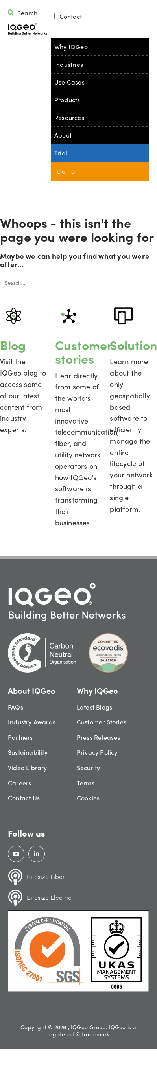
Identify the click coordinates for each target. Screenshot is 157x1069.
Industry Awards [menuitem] (31, 721)
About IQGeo (31, 690)
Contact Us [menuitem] (24, 797)
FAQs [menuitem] (15, 706)
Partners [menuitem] (20, 737)
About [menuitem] (63, 135)
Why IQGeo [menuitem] (71, 46)
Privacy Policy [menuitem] (97, 752)
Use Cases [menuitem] (69, 82)
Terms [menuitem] (85, 782)
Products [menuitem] (67, 99)
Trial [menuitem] (60, 152)
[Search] (78, 283)
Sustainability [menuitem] (28, 752)
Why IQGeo (97, 690)
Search (27, 12)
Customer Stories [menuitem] (101, 721)
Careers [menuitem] (19, 782)
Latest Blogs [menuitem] (94, 706)
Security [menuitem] (88, 767)
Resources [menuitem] (69, 117)
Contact (70, 16)
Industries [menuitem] (68, 64)
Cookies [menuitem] (88, 797)
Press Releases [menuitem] (98, 737)
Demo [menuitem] (66, 171)
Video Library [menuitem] (27, 767)
